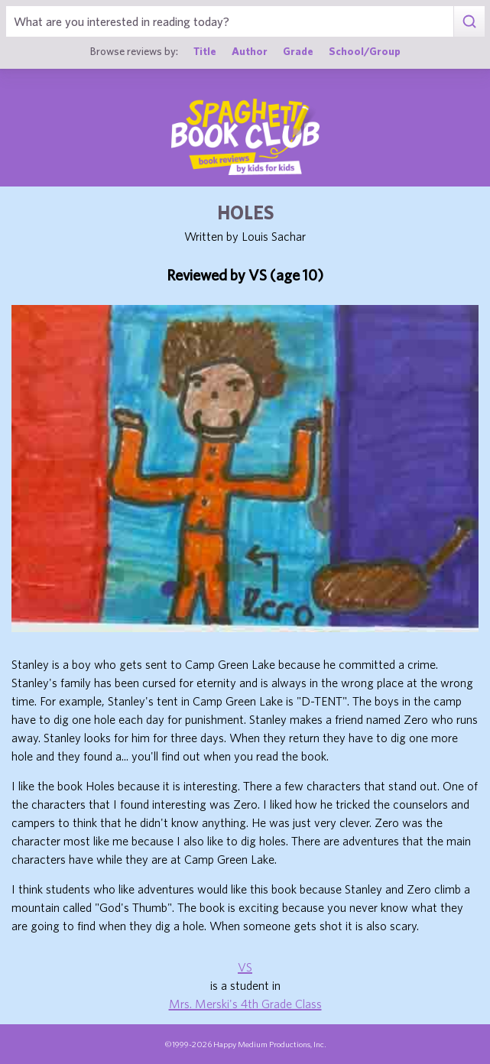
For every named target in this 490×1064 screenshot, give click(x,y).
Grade (298, 50)
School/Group (365, 50)
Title (204, 50)
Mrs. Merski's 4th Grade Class (245, 1003)
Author (250, 50)
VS (245, 967)
